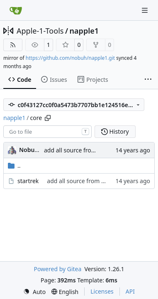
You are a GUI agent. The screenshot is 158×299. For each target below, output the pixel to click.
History (115, 131)
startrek (28, 181)
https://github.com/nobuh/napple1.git (70, 57)
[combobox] (47, 131)
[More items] (148, 80)
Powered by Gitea (57, 269)
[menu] (34, 292)
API (130, 291)
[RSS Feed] (12, 45)
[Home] (15, 10)
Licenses (102, 291)
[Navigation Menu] (145, 10)
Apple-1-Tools (40, 31)
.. (14, 165)
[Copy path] (48, 118)
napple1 (84, 31)
